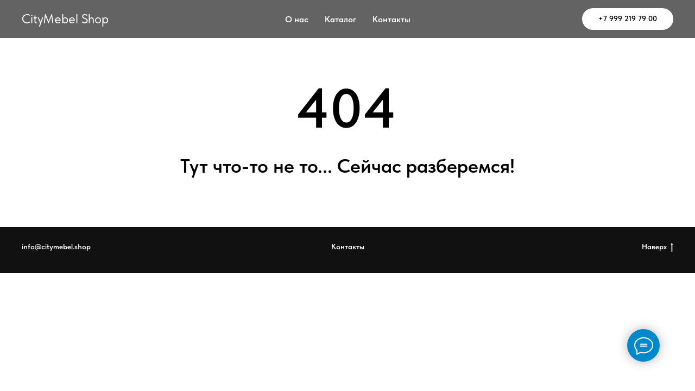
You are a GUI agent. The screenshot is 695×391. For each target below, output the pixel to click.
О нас (296, 19)
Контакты (391, 19)
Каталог (340, 19)
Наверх (657, 247)
